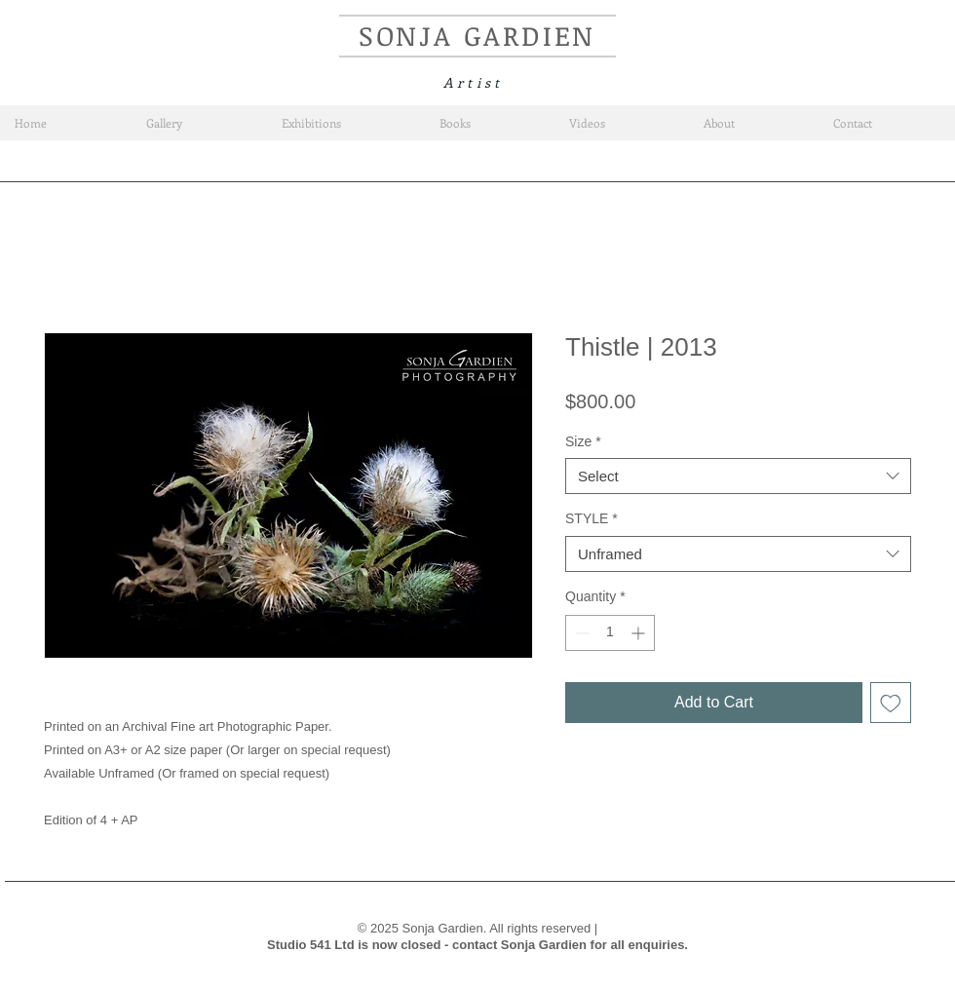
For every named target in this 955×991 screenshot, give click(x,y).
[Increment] (640, 633)
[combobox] (738, 476)
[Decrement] (580, 633)
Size (583, 441)
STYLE (591, 518)
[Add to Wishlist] (890, 702)
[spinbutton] (610, 633)
